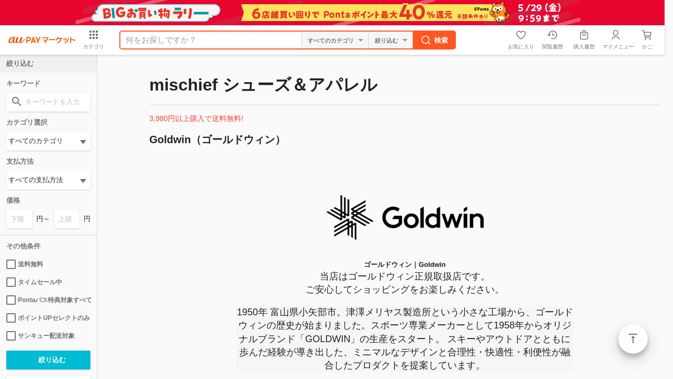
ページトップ (633, 339)
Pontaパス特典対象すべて (48, 300)
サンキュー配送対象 (40, 336)
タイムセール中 (34, 282)
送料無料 (24, 264)
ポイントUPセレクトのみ (48, 318)
